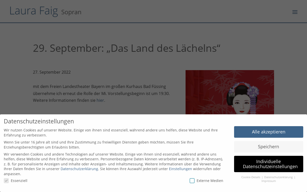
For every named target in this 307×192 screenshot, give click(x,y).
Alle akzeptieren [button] (268, 132)
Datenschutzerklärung (79, 168)
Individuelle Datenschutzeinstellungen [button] (270, 163)
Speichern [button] (268, 146)
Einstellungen (180, 168)
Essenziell (15, 180)
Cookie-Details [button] (251, 177)
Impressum (268, 181)
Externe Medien (206, 180)
